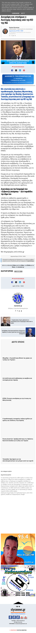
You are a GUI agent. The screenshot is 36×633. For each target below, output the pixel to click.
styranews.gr (21, 267)
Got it (23, 13)
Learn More (15, 13)
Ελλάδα (28, 265)
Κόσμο (13, 267)
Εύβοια (22, 265)
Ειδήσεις (15, 265)
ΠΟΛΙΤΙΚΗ (18, 271)
